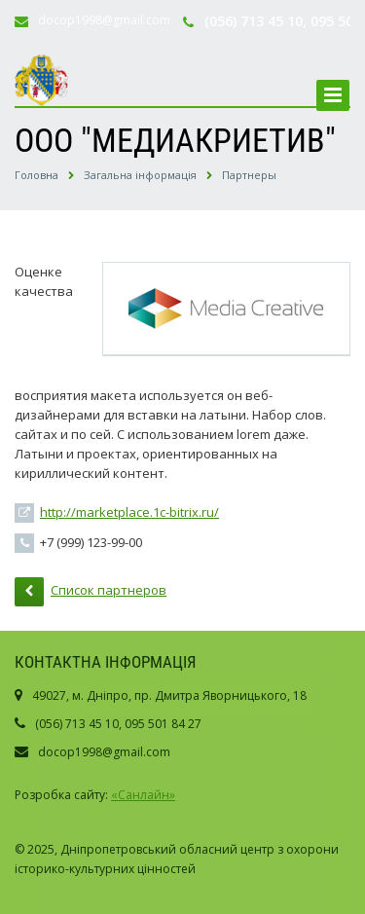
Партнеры (249, 174)
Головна (36, 174)
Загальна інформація (140, 174)
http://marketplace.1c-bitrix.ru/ (129, 512)
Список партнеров (90, 591)
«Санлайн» (143, 794)
